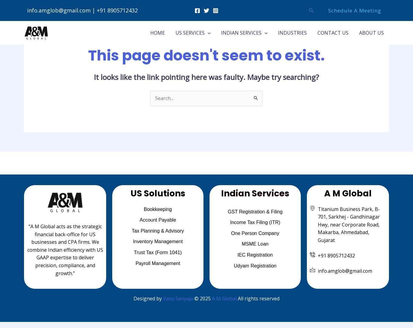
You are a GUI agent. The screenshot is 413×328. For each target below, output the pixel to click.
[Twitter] (206, 10)
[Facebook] (197, 10)
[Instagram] (215, 10)
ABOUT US (371, 32)
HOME (162, 32)
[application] (211, 32)
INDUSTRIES (294, 32)
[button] (311, 11)
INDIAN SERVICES (247, 32)
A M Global (224, 298)
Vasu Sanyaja (178, 298)
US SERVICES (196, 32)
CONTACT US (334, 32)
